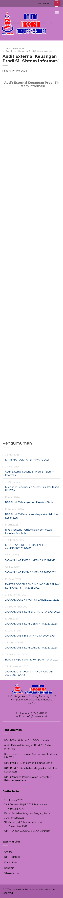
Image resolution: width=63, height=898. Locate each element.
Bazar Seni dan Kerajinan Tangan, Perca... (28, 813)
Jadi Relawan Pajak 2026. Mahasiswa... (26, 804)
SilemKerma (11, 873)
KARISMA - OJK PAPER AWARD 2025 (27, 459)
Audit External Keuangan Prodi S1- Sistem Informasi (29, 51)
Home (5, 48)
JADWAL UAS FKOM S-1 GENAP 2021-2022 (30, 572)
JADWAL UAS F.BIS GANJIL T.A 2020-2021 (30, 635)
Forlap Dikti (10, 862)
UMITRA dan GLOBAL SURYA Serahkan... (28, 830)
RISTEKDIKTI (12, 857)
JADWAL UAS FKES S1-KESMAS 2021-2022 (30, 560)
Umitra (8, 851)
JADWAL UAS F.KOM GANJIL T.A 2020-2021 (31, 647)
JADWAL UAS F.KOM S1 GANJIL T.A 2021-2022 (32, 611)
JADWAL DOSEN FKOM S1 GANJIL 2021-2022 (32, 599)
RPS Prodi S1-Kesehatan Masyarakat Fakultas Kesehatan (30, 770)
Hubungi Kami (44, 3)
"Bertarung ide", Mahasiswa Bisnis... (24, 822)
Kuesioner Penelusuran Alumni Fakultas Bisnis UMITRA (31, 756)
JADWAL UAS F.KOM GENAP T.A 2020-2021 (31, 623)
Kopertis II (10, 867)
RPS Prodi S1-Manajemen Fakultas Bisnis (29, 502)
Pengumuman (18, 48)
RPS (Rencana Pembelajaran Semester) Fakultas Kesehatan (27, 779)
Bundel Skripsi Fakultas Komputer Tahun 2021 (32, 659)
